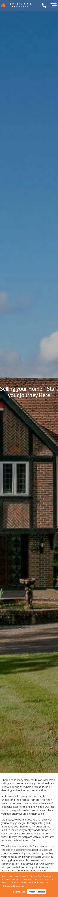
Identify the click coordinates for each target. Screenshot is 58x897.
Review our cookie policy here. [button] (13, 886)
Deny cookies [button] (19, 891)
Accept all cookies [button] (37, 891)
